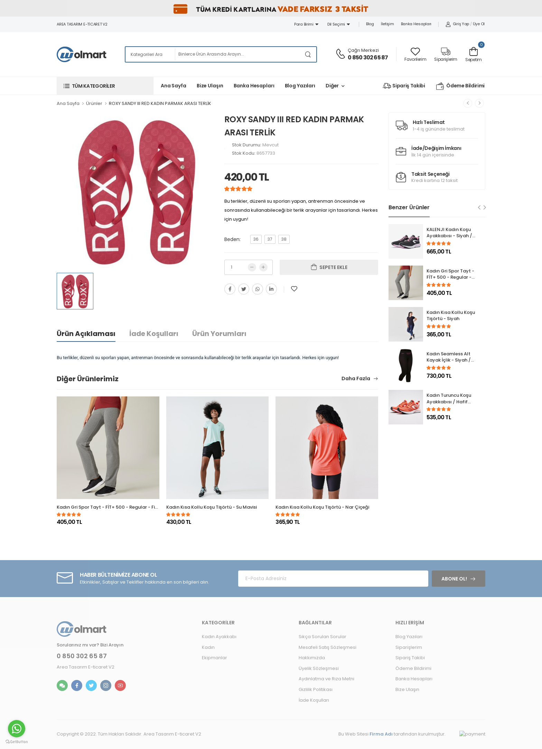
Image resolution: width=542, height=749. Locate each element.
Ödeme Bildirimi (460, 86)
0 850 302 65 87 (368, 57)
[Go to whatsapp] (16, 728)
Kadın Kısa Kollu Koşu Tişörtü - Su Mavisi (211, 507)
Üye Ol (479, 24)
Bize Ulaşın (210, 85)
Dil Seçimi (338, 24)
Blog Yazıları (300, 85)
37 (270, 239)
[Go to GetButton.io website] (17, 742)
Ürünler (94, 103)
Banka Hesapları (416, 24)
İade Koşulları (153, 333)
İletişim (387, 24)
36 (256, 239)
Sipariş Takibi (404, 86)
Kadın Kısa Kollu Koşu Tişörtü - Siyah (451, 315)
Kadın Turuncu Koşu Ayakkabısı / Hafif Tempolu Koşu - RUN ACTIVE (450, 405)
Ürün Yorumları (219, 333)
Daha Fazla (356, 379)
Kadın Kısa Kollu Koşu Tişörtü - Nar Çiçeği (322, 507)
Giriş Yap (457, 24)
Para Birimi (306, 24)
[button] (105, 86)
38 (284, 239)
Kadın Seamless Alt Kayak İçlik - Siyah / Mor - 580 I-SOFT (449, 360)
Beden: (232, 239)
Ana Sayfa (173, 85)
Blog (370, 24)
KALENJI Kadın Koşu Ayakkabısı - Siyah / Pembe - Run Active (449, 236)
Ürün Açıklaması (86, 333)
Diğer (332, 85)
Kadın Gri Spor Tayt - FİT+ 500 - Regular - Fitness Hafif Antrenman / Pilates (141, 507)
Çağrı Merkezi (363, 50)
